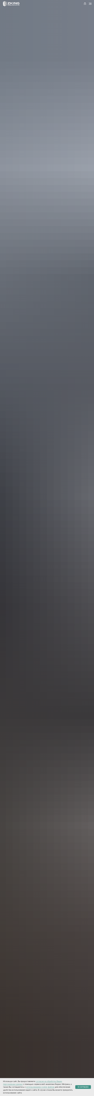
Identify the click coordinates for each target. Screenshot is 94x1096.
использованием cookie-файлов (40, 1087)
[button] (85, 3)
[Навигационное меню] (90, 4)
